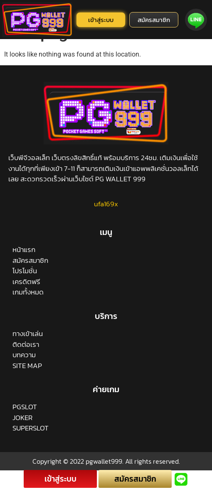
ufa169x (106, 223)
